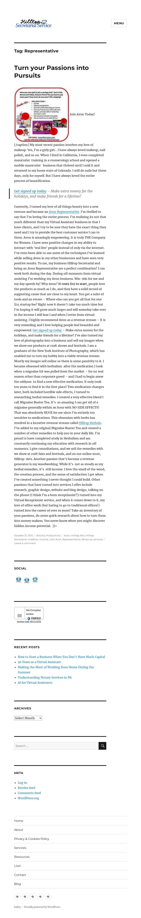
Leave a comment (25, 543)
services (98, 539)
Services (20, 848)
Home (18, 821)
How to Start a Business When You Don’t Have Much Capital (61, 657)
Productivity (53, 535)
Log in (22, 782)
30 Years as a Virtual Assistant (39, 662)
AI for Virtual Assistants (35, 682)
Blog (17, 884)
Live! (17, 866)
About (18, 830)
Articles (40, 535)
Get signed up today (30, 191)
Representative (71, 539)
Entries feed (26, 788)
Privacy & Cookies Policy (31, 839)
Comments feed (29, 793)
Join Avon (55, 539)
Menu (119, 23)
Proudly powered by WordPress (42, 907)
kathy (17, 907)
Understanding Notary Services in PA (45, 677)
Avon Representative (64, 212)
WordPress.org (28, 798)
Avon (67, 535)
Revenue (87, 539)
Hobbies (33, 539)
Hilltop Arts (77, 535)
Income (43, 539)
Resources (22, 857)
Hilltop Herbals (90, 423)
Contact (20, 875)
